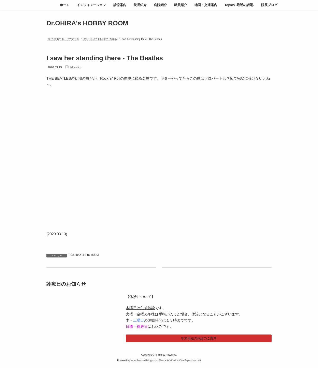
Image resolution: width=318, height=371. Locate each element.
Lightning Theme (157, 360)
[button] (199, 338)
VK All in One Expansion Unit (185, 360)
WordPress (137, 360)
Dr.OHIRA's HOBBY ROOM (84, 255)
